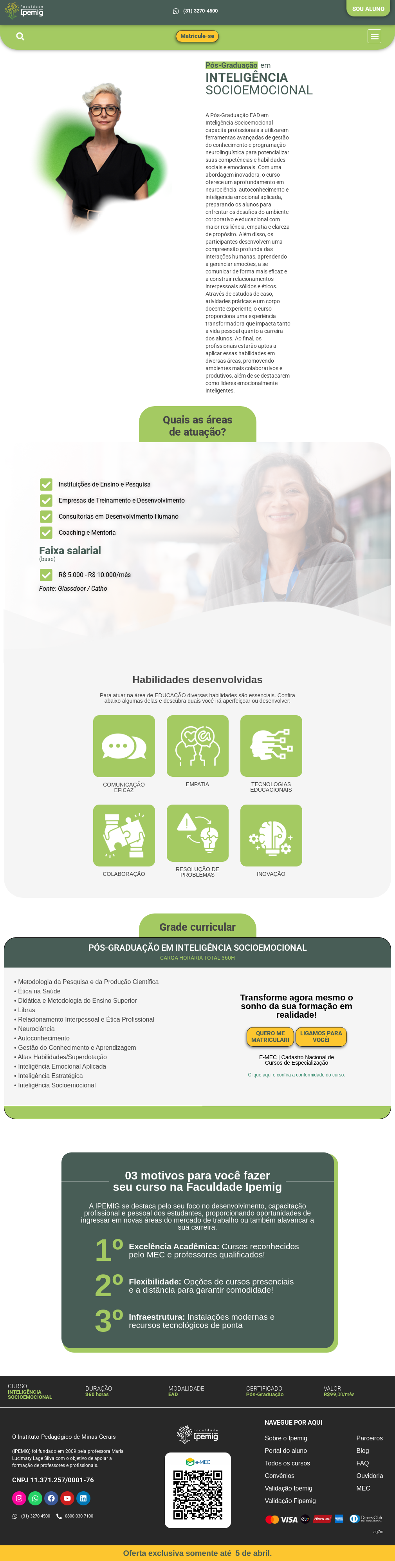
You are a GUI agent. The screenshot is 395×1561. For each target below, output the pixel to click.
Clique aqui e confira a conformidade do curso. (296, 1075)
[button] (20, 36)
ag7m (378, 1531)
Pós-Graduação (265, 1394)
